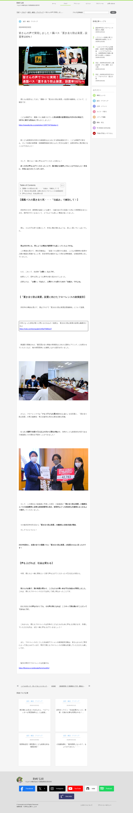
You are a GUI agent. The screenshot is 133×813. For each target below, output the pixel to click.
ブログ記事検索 (78, 12)
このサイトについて (86, 805)
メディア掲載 (101, 117)
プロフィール (99, 3)
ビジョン (88, 3)
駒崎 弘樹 (28, 4)
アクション (77, 3)
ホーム (54, 3)
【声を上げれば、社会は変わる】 (32, 193)
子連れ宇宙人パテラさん (105, 133)
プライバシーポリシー (104, 805)
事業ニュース (101, 95)
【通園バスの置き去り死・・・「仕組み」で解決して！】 (40, 188)
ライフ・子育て (102, 111)
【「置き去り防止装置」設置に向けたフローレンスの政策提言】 (43, 191)
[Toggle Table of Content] (61, 185)
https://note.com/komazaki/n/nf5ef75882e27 (36, 329)
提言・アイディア (102, 101)
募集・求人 (100, 122)
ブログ (65, 3)
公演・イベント (102, 106)
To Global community (103, 128)
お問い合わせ (111, 3)
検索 (113, 12)
